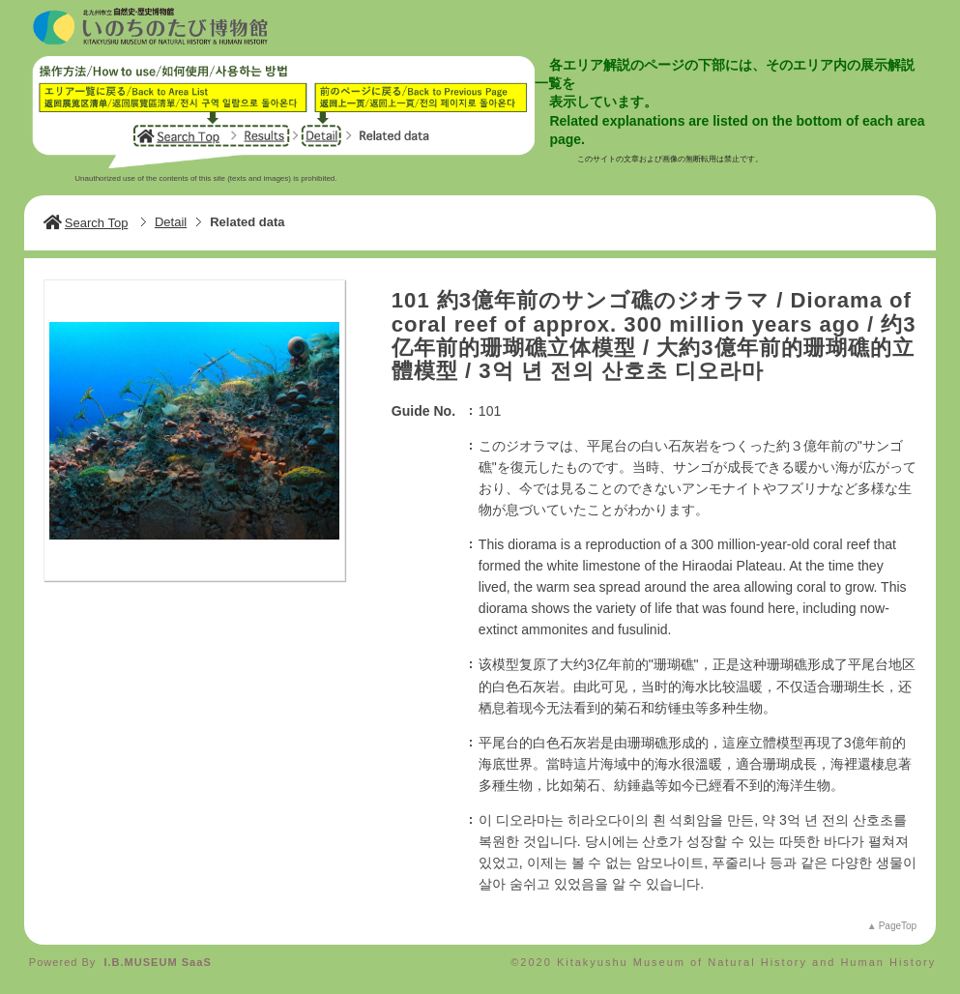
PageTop (897, 926)
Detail (171, 222)
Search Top (86, 223)
